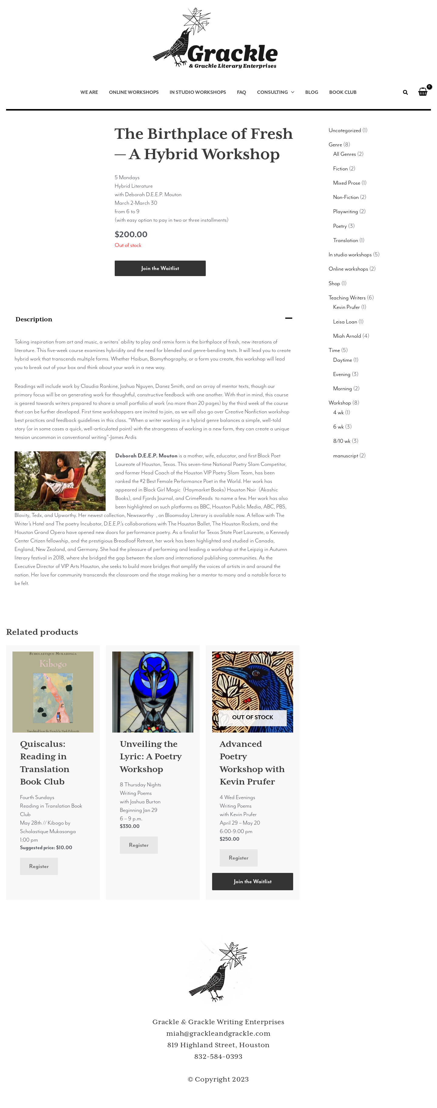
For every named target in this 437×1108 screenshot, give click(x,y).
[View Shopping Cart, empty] (423, 92)
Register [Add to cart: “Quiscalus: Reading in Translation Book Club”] (39, 866)
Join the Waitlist (160, 268)
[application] (291, 92)
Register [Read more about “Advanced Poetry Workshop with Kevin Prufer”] (239, 857)
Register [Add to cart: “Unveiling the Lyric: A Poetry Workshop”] (139, 845)
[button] (405, 94)
